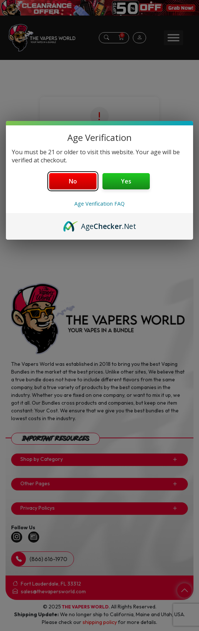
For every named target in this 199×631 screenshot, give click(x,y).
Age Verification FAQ (99, 203)
